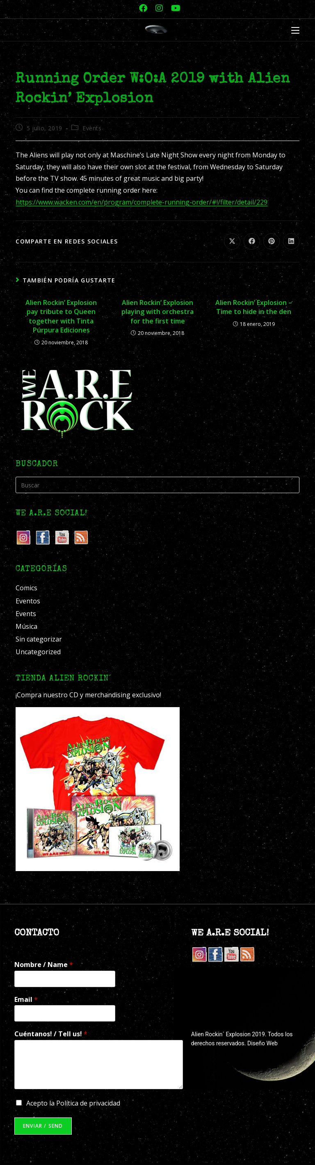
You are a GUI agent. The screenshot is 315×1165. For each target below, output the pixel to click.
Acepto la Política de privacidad (73, 1103)
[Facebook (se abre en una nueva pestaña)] (143, 8)
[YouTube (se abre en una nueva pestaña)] (173, 8)
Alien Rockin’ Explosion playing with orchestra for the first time (157, 311)
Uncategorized (38, 651)
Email (26, 999)
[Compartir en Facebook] (252, 241)
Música (26, 626)
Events (92, 128)
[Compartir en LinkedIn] (291, 241)
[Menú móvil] (295, 30)
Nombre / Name (43, 964)
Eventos (28, 600)
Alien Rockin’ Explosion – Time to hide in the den (253, 307)
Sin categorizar (39, 639)
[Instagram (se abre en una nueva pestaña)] (159, 8)
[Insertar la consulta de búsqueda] (157, 485)
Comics (26, 587)
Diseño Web (262, 1043)
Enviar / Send (43, 1125)
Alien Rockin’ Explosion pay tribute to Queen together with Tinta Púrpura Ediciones (61, 316)
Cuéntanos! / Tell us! (50, 1034)
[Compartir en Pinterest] (271, 241)
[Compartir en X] (232, 241)
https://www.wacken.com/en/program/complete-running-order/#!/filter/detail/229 (141, 202)
